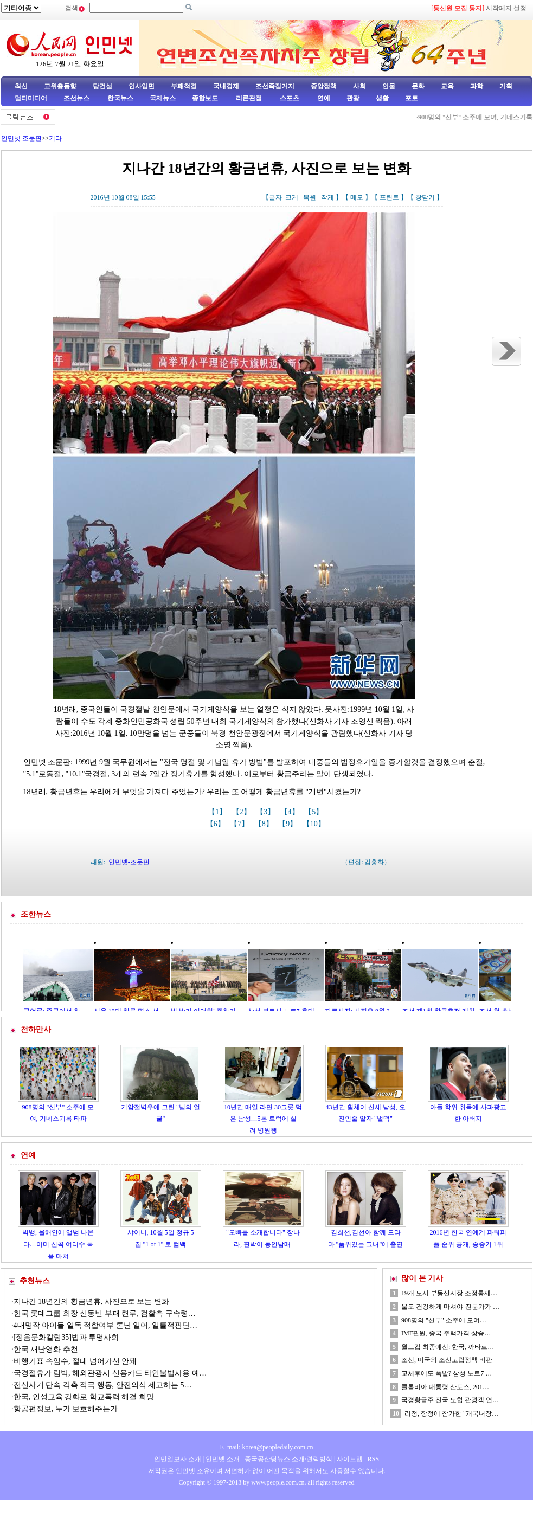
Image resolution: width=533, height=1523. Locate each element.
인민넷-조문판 (129, 862)
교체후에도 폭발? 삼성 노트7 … (446, 1373)
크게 (291, 197)
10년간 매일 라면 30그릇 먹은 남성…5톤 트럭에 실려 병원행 (263, 1118)
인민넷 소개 (222, 1459)
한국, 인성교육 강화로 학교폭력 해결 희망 (84, 1397)
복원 (309, 197)
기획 (505, 86)
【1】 (218, 812)
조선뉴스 (77, 98)
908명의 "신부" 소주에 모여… (443, 1320)
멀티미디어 (31, 98)
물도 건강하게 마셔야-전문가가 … (450, 1306)
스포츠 (288, 98)
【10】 (315, 824)
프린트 (389, 197)
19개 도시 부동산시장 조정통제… (449, 1293)
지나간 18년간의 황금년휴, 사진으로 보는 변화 (91, 1301)
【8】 (264, 824)
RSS (373, 1459)
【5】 (314, 812)
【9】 (288, 824)
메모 (356, 197)
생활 (382, 98)
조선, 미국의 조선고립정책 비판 (446, 1360)
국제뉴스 (163, 98)
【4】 (290, 812)
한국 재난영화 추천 (46, 1349)
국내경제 (226, 86)
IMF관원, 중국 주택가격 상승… (446, 1333)
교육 (447, 86)
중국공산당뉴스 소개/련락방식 (288, 1459)
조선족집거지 (274, 86)
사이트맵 (350, 1459)
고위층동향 (60, 86)
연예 (323, 98)
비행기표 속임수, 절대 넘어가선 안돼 (75, 1361)
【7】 (240, 824)
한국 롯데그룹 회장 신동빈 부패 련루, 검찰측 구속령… (105, 1313)
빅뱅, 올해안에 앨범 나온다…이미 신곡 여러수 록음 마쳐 (58, 1244)
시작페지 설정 (506, 8)
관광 (352, 98)
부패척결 (184, 86)
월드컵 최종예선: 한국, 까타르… (447, 1347)
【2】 (242, 812)
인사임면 (142, 86)
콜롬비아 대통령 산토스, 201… (445, 1387)
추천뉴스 (35, 1281)
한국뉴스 (120, 98)
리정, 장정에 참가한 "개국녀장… (451, 1413)
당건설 (102, 86)
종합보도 (205, 98)
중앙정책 (324, 86)
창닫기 (425, 197)
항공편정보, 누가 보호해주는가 (67, 1409)
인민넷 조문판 (21, 138)
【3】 (266, 812)
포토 (411, 98)
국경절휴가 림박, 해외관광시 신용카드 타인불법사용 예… (110, 1373)
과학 (476, 86)
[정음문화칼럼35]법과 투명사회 (66, 1337)
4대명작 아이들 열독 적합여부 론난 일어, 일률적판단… (106, 1325)
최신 (21, 86)
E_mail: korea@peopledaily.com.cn (266, 1447)
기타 (55, 138)
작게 (327, 197)
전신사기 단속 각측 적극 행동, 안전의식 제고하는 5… (103, 1385)
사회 (359, 86)
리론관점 (249, 98)
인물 (388, 86)
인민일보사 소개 (177, 1459)
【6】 (216, 824)
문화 (418, 86)
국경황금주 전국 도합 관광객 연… (450, 1400)
